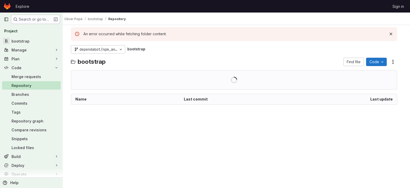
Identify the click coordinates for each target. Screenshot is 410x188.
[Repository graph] (31, 121)
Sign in (398, 6)
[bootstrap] (31, 41)
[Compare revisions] (31, 130)
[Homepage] (7, 6)
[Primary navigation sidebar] (6, 19)
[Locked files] (31, 147)
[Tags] (31, 112)
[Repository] (31, 85)
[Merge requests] (31, 76)
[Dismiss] (393, 34)
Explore (22, 6)
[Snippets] (31, 138)
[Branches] (31, 94)
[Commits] (31, 103)
